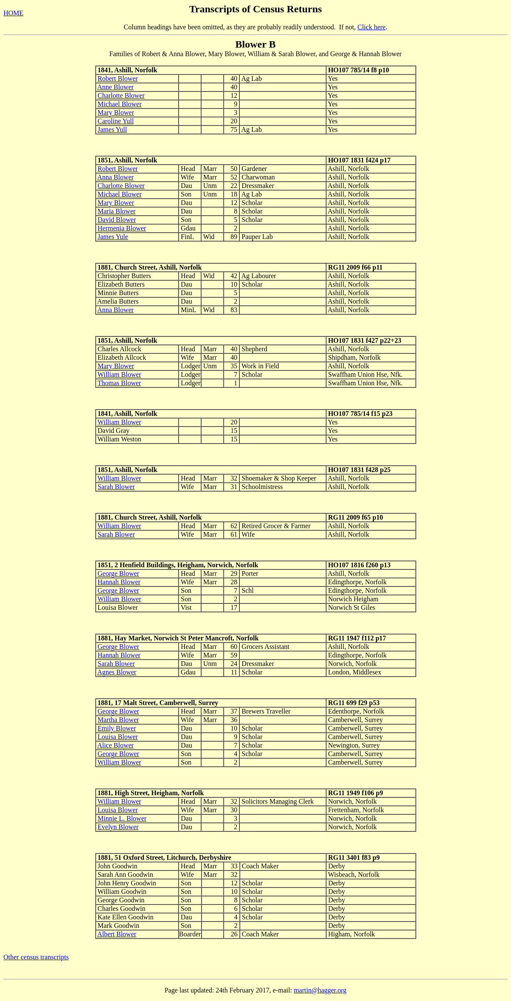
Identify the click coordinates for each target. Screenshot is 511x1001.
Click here (372, 27)
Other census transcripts (36, 957)
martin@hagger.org (320, 990)
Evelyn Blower (118, 826)
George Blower (118, 573)
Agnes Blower (116, 672)
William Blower (119, 374)
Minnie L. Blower (122, 818)
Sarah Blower (116, 486)
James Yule (113, 236)
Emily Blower (117, 728)
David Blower (117, 219)
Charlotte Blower (121, 95)
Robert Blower (118, 78)
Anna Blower (115, 177)
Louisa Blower (118, 736)
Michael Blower (120, 104)
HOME (13, 13)
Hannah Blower (119, 582)
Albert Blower (116, 934)
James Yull (112, 129)
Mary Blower (116, 112)
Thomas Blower (119, 383)
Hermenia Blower (122, 228)
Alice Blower (115, 745)
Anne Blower (115, 87)
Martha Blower (118, 719)
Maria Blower (117, 211)
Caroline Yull (116, 121)
